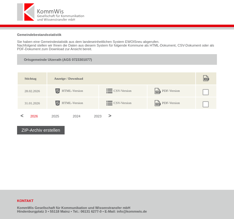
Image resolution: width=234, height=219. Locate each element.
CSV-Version (123, 90)
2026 (34, 116)
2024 (76, 116)
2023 (97, 116)
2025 (55, 116)
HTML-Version (72, 90)
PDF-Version (171, 90)
